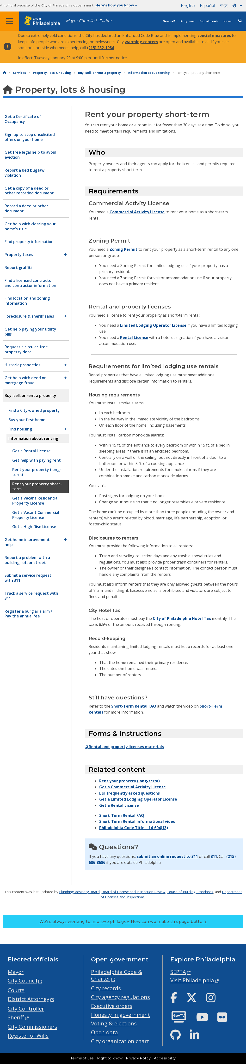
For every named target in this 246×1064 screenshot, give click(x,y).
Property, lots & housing (52, 73)
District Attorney (28, 999)
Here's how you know (116, 5)
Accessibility (165, 1058)
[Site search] (240, 21)
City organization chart (120, 1041)
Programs (187, 21)
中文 (224, 5)
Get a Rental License (119, 805)
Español (207, 5)
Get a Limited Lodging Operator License (138, 799)
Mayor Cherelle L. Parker (89, 20)
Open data (104, 1032)
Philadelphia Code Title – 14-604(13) (133, 827)
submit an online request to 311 (167, 856)
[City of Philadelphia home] (44, 21)
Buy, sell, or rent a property (99, 73)
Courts (16, 990)
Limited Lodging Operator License (153, 325)
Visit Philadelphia (192, 980)
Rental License (134, 337)
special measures (214, 35)
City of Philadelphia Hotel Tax (182, 618)
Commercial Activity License (137, 212)
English (188, 5)
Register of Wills (28, 1035)
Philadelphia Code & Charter (116, 975)
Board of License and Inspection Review (134, 891)
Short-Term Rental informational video (137, 821)
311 (214, 856)
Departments (209, 21)
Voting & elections (114, 1023)
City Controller (26, 1008)
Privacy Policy (138, 1058)
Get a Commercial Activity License (132, 787)
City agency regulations (120, 997)
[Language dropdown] (238, 6)
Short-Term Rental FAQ (133, 706)
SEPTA (178, 972)
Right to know (110, 1058)
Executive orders (111, 1006)
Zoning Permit (123, 249)
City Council (22, 980)
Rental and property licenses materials (124, 746)
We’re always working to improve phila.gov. (123, 921)
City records (106, 988)
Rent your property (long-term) (129, 781)
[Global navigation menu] (9, 21)
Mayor (16, 972)
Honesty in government (120, 1014)
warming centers (141, 41)
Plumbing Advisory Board (79, 891)
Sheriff (16, 1017)
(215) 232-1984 (100, 47)
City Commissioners (32, 1026)
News (227, 21)
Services (169, 21)
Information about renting (149, 73)
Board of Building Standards (190, 891)
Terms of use (82, 1058)
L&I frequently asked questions (129, 793)
